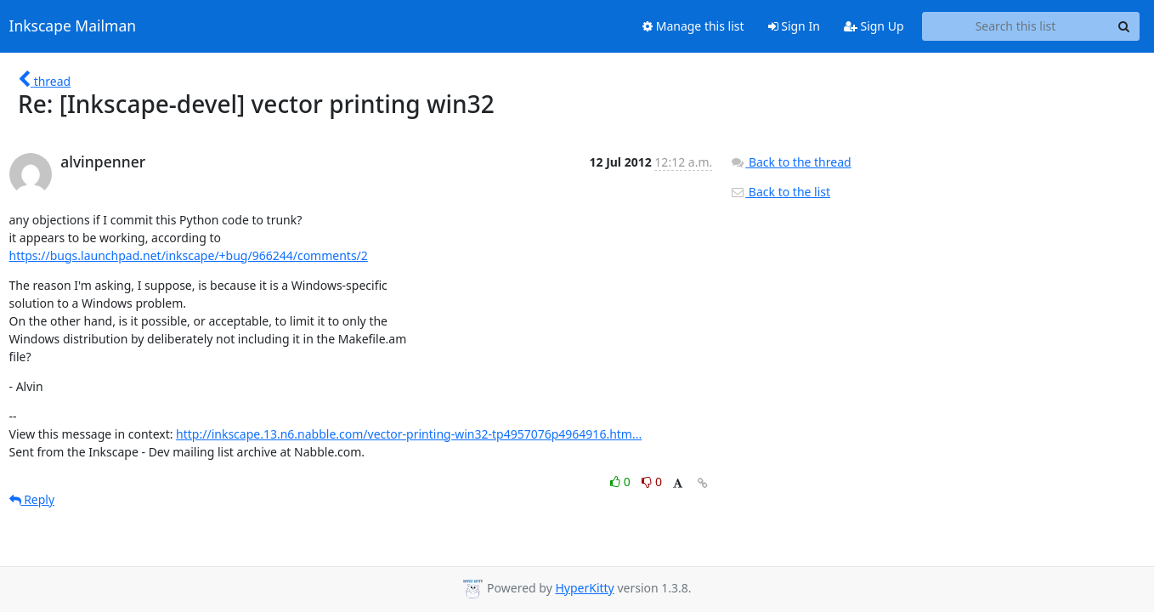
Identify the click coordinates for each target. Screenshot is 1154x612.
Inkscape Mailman (73, 26)
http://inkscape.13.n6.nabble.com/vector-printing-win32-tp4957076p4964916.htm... (409, 434)
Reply (32, 499)
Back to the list (780, 192)
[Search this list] (1016, 26)
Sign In (794, 26)
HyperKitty (584, 588)
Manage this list (693, 26)
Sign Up (874, 26)
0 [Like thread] (621, 481)
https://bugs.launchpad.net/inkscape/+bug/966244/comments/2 (188, 255)
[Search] (1124, 26)
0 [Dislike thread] (652, 481)
